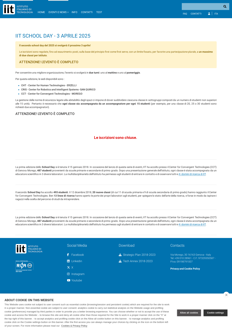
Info (74, 12)
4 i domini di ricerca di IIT (192, 205)
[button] (58, 9)
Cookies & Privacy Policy (74, 325)
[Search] (205, 6)
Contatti (87, 12)
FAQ (185, 13)
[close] (226, 295)
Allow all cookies (189, 312)
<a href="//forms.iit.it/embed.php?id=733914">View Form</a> (116, 169)
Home (41, 12)
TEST (99, 12)
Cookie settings (215, 312)
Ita (216, 13)
